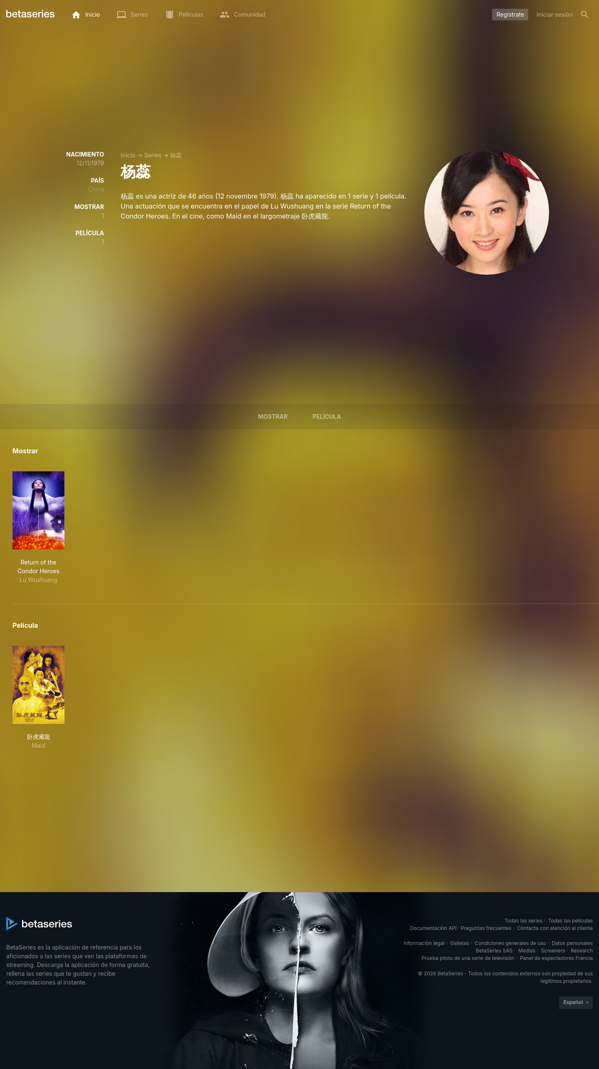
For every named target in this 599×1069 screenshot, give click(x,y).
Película (326, 416)
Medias (526, 950)
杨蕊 (176, 155)
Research (582, 950)
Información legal (423, 943)
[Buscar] (585, 14)
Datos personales (572, 943)
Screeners (553, 950)
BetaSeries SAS (494, 950)
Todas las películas (570, 920)
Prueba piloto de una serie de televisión (467, 958)
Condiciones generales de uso (510, 943)
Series (152, 155)
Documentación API (433, 928)
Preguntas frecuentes (486, 928)
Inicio (128, 155)
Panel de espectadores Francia (556, 958)
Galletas (459, 943)
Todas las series (523, 920)
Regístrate (510, 14)
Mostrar (272, 416)
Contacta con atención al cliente (555, 928)
